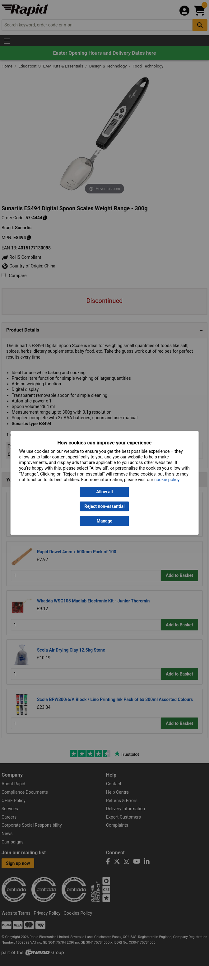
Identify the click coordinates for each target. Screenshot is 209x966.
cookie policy (166, 479)
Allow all (104, 492)
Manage (105, 520)
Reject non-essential (104, 506)
